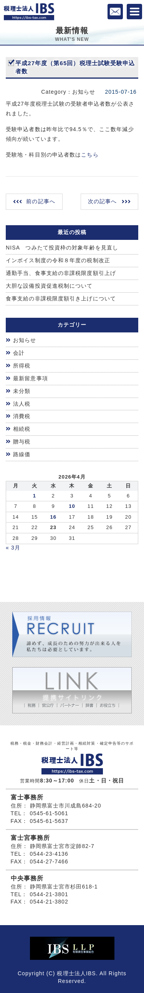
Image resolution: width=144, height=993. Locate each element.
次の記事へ (102, 201)
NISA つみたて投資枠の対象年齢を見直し (62, 247)
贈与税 (21, 441)
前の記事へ (40, 201)
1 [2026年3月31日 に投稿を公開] (34, 496)
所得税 (21, 365)
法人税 (21, 404)
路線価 (21, 454)
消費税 (21, 416)
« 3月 (13, 548)
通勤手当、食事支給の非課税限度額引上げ (61, 273)
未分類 (21, 391)
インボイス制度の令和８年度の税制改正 (58, 260)
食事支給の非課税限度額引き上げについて (61, 298)
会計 (19, 353)
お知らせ (24, 340)
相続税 (21, 429)
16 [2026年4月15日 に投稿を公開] (53, 517)
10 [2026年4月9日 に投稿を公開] (72, 506)
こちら (89, 155)
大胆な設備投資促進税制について (49, 286)
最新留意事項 (30, 378)
